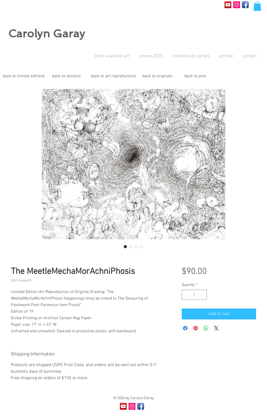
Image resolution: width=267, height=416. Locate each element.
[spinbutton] (194, 295)
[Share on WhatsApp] (206, 328)
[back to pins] (195, 76)
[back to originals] (157, 76)
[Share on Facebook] (185, 328)
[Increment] (202, 295)
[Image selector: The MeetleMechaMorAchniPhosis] (125, 246)
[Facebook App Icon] (245, 4)
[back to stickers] (66, 76)
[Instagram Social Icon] (236, 4)
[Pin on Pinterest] (195, 328)
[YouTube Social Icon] (227, 4)
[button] (257, 6)
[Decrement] (186, 295)
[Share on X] (216, 328)
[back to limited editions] (24, 76)
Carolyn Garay (46, 33)
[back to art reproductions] (113, 76)
